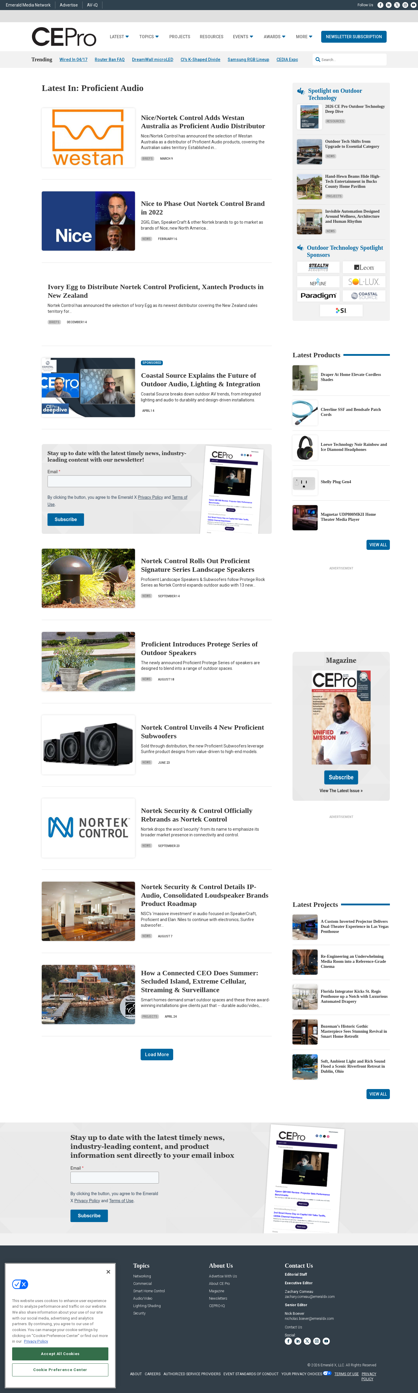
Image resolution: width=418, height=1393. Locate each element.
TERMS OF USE (347, 1374)
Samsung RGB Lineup (248, 59)
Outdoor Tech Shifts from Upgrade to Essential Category (352, 144)
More (302, 37)
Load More (157, 1054)
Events (240, 37)
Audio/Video (142, 1299)
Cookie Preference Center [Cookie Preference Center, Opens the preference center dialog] (60, 1370)
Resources (212, 37)
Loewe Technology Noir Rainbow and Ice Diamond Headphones (354, 447)
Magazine (216, 1291)
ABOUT (136, 1374)
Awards (272, 37)
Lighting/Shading (147, 1306)
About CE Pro (219, 1284)
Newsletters (218, 1299)
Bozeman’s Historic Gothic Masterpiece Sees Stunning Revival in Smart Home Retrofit (354, 1031)
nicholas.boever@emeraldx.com (309, 1319)
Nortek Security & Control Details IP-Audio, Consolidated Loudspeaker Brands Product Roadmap (204, 895)
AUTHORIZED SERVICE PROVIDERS (192, 1374)
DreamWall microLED (152, 59)
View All (378, 544)
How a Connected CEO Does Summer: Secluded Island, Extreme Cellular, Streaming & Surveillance (199, 981)
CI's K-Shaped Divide (200, 59)
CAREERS (152, 1374)
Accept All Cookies (60, 1354)
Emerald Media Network (28, 5)
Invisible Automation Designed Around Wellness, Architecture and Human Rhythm (352, 216)
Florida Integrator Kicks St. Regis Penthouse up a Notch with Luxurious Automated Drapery (354, 996)
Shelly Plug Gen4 (336, 482)
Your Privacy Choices (302, 1374)
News (146, 239)
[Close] (108, 1271)
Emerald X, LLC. (333, 1365)
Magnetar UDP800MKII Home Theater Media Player (348, 517)
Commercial (142, 1284)
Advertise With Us (223, 1276)
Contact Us (293, 1327)
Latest (117, 37)
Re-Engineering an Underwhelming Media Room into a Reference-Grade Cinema (353, 961)
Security (139, 1313)
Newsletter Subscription (354, 36)
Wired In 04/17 (73, 59)
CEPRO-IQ (217, 1306)
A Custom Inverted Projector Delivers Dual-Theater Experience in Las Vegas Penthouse (354, 926)
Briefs (147, 158)
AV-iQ (92, 5)
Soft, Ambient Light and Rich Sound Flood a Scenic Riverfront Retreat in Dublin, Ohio (353, 1066)
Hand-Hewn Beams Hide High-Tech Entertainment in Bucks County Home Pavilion (352, 181)
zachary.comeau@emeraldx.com (310, 1297)
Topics (146, 37)
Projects (179, 37)
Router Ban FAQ (110, 59)
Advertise (69, 5)
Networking (142, 1276)
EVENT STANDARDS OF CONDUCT (251, 1374)
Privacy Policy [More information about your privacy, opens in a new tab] (36, 1341)
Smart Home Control (149, 1291)
